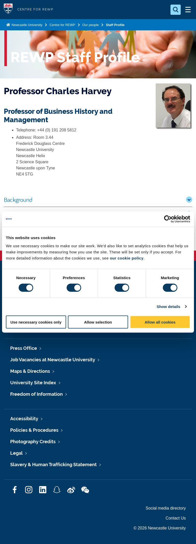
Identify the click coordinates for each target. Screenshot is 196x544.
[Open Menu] (188, 10)
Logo (8, 10)
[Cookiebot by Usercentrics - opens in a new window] (167, 219)
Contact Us (176, 518)
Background (98, 199)
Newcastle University (26, 25)
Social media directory (166, 508)
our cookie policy (126, 258)
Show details (168, 306)
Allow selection (98, 322)
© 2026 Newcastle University (159, 528)
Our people (90, 25)
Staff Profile (115, 25)
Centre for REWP (62, 25)
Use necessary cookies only (36, 322)
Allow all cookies (160, 322)
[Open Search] (175, 10)
